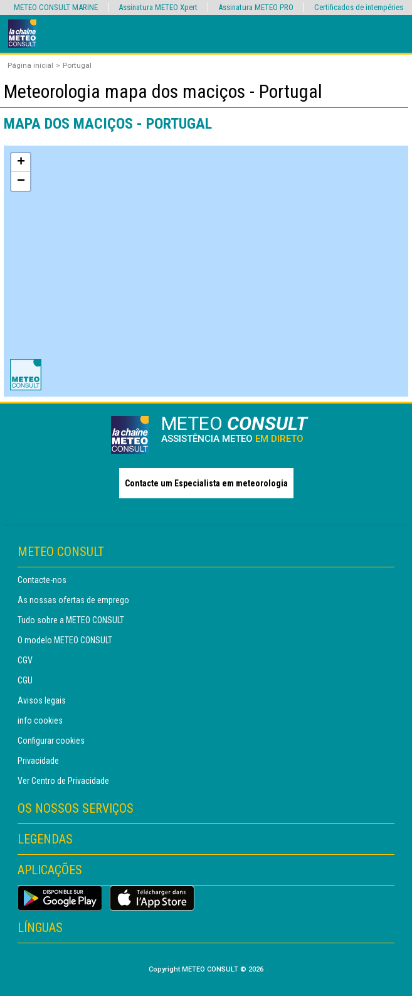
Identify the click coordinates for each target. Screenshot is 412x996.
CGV (25, 660)
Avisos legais (42, 700)
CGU (25, 680)
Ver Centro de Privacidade (63, 781)
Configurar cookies (51, 741)
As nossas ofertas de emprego (73, 600)
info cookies (40, 720)
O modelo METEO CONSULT (65, 640)
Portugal (77, 65)
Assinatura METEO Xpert (158, 7)
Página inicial (30, 65)
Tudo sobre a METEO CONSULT (71, 620)
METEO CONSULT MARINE (56, 7)
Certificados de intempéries (358, 7)
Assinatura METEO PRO (255, 7)
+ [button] (21, 162)
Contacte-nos (42, 580)
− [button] (21, 181)
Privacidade (38, 761)
